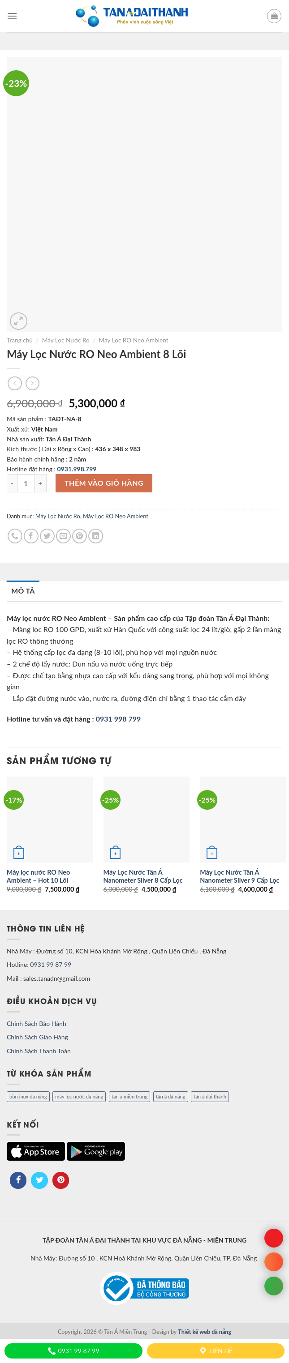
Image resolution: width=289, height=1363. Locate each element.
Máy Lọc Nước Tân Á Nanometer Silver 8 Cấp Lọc (143, 876)
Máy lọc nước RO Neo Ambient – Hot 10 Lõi (38, 876)
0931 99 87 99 (50, 964)
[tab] (23, 591)
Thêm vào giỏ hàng (104, 483)
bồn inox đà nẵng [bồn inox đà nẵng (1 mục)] (28, 1096)
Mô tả (23, 590)
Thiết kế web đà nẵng (204, 1332)
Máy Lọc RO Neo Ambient (133, 340)
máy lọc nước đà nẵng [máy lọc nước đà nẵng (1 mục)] (79, 1096)
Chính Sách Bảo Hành (36, 1023)
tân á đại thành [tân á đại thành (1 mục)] (210, 1096)
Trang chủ (20, 340)
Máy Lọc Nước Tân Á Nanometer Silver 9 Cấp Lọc (239, 876)
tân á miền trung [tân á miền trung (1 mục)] (129, 1096)
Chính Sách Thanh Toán (39, 1051)
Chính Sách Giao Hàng (37, 1037)
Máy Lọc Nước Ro (66, 340)
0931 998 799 (118, 718)
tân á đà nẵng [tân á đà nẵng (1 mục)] (170, 1096)
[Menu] (12, 16)
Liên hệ (215, 1350)
